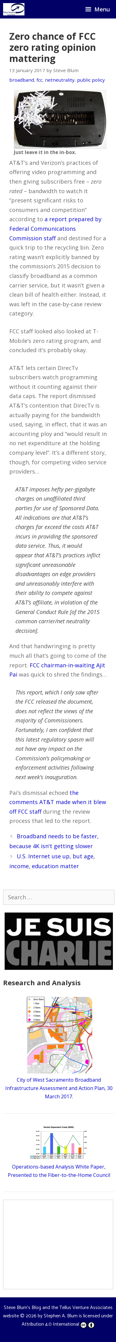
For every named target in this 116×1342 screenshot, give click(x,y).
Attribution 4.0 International (58, 1324)
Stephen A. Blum (61, 1316)
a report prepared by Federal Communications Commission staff (55, 228)
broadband (21, 80)
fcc (39, 80)
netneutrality (60, 80)
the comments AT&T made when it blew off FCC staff (57, 802)
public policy (91, 80)
